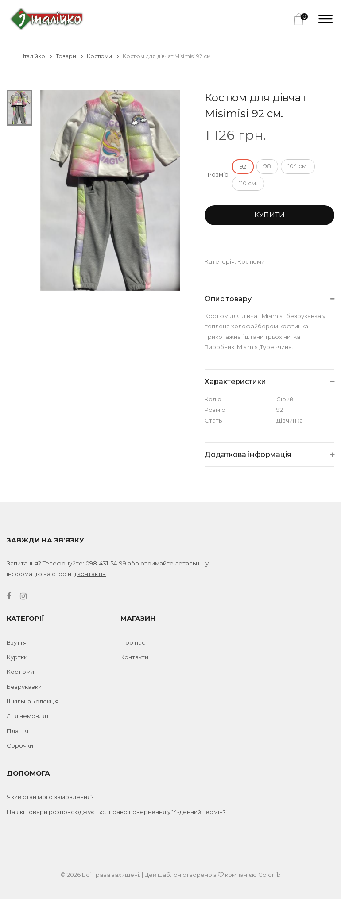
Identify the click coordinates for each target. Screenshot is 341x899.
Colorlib (269, 874)
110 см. (248, 183)
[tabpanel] (110, 190)
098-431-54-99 (105, 563)
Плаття (17, 730)
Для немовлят (28, 715)
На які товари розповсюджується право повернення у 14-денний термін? (116, 811)
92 (243, 166)
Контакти (134, 657)
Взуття (17, 642)
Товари (69, 56)
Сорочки (20, 745)
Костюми (103, 56)
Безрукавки (24, 686)
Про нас (132, 642)
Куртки (17, 657)
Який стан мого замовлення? (50, 796)
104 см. (298, 165)
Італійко (37, 56)
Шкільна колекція (32, 701)
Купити (269, 215)
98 (267, 165)
